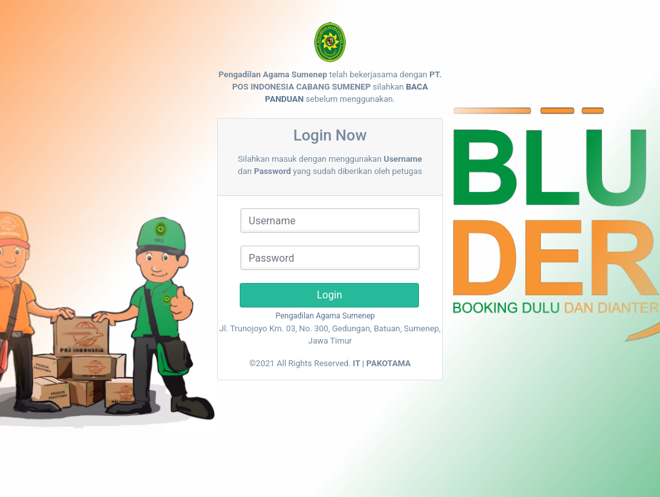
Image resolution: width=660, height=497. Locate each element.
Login (330, 295)
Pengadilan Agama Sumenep (325, 315)
